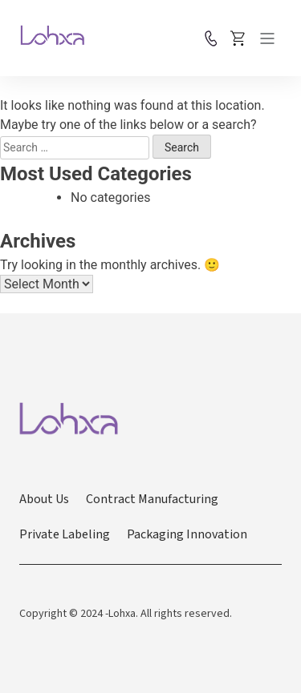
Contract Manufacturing (152, 499)
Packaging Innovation (187, 534)
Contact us (211, 38)
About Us (44, 499)
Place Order (238, 38)
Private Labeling (64, 534)
